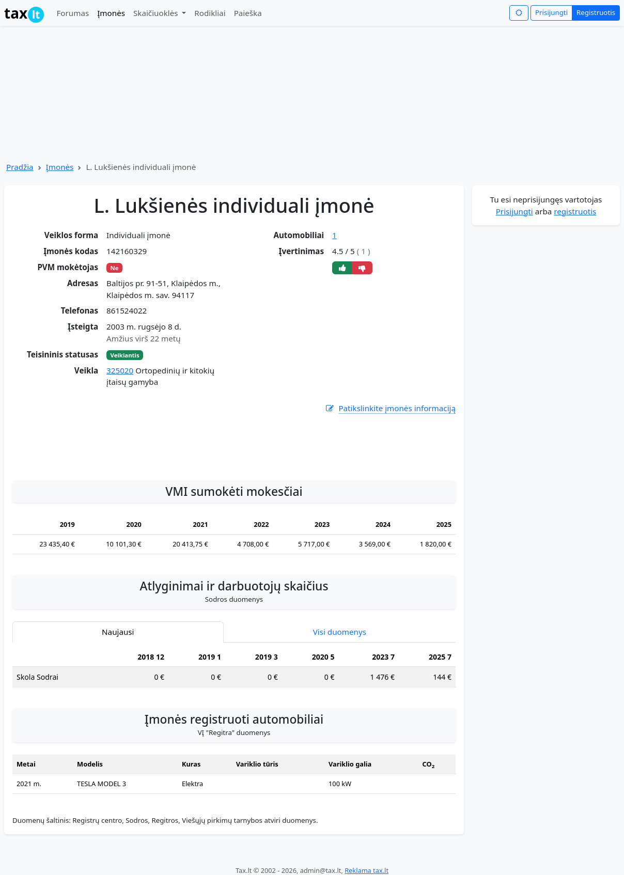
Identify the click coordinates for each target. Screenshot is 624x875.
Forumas (72, 13)
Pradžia (20, 167)
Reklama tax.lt (366, 870)
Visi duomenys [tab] (339, 632)
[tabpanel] (234, 671)
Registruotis (595, 12)
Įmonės (111, 13)
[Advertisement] (234, 441)
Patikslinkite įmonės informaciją (390, 408)
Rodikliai (209, 13)
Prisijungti (551, 12)
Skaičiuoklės (156, 13)
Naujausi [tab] (118, 632)
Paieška (248, 13)
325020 (119, 370)
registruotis (575, 211)
